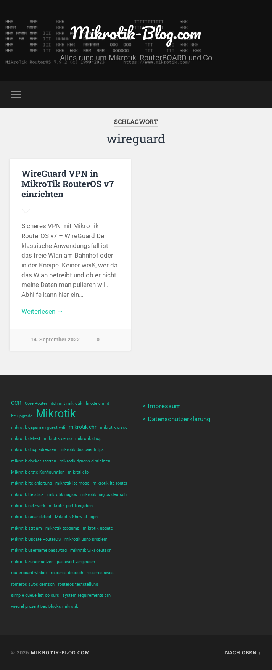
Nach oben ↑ (243, 652)
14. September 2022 (55, 340)
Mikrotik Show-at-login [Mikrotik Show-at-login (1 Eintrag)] (76, 516)
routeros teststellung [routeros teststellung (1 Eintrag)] (78, 584)
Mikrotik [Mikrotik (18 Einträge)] (56, 414)
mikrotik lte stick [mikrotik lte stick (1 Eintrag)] (27, 494)
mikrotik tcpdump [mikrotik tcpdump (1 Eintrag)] (62, 528)
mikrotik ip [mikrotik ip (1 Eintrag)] (78, 472)
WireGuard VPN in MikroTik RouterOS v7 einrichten (67, 184)
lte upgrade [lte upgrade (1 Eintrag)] (21, 416)
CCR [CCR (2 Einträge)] (16, 403)
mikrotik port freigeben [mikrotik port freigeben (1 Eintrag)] (71, 505)
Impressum (164, 406)
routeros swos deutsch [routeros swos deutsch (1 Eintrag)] (33, 584)
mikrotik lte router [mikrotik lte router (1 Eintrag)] (110, 483)
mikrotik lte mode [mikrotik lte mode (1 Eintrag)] (72, 483)
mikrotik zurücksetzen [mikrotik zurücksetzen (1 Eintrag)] (32, 561)
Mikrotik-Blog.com (136, 32)
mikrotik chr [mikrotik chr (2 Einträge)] (83, 427)
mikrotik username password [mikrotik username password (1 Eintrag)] (39, 550)
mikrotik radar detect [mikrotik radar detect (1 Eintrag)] (31, 516)
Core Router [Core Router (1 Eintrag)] (36, 403)
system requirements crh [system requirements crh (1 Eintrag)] (87, 595)
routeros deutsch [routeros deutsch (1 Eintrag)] (67, 572)
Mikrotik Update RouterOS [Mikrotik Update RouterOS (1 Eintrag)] (36, 539)
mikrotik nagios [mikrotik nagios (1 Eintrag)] (62, 494)
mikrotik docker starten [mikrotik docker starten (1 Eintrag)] (33, 461)
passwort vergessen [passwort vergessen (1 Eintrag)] (76, 561)
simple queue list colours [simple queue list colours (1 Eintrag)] (35, 595)
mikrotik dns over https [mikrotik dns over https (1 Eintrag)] (82, 449)
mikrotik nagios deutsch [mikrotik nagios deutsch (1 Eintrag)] (103, 494)
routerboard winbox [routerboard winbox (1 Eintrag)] (29, 572)
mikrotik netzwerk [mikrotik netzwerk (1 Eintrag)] (28, 505)
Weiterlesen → (42, 311)
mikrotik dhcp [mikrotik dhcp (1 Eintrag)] (88, 438)
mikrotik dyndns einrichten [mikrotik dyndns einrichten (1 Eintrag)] (85, 461)
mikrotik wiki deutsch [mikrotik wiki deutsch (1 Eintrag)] (90, 550)
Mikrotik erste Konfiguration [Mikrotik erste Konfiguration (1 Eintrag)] (37, 472)
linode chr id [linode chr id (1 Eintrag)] (97, 403)
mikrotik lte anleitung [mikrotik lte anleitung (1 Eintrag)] (31, 483)
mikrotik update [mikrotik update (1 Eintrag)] (98, 528)
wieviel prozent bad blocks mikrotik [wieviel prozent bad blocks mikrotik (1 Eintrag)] (44, 606)
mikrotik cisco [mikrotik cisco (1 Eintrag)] (113, 427)
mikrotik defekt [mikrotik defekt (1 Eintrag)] (25, 438)
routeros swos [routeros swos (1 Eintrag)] (100, 572)
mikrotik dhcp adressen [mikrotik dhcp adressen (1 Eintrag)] (33, 449)
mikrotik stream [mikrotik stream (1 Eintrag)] (26, 528)
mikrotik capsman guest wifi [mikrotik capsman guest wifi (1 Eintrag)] (38, 427)
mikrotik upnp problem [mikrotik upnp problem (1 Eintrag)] (86, 539)
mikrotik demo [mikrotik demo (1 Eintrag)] (58, 438)
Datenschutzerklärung (179, 419)
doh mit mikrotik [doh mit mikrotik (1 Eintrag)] (66, 403)
